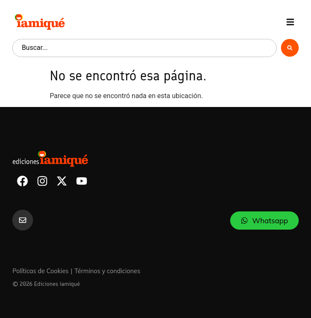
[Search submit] (290, 48)
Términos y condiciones (107, 271)
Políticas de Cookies (40, 271)
